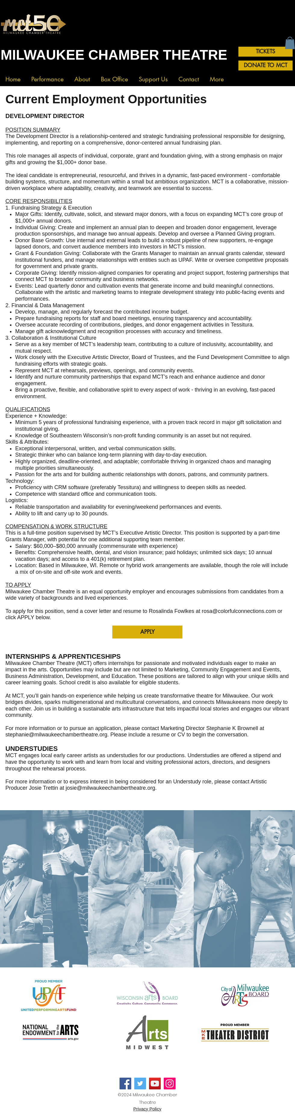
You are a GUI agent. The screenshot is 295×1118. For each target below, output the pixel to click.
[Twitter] (140, 1083)
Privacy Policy (147, 1108)
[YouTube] (155, 1083)
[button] (47, 76)
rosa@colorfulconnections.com (239, 611)
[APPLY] (147, 632)
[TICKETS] (265, 52)
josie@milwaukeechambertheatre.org (110, 788)
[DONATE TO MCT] (265, 65)
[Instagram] (169, 1083)
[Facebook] (125, 1083)
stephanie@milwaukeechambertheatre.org (56, 735)
